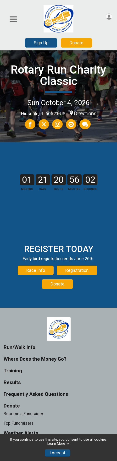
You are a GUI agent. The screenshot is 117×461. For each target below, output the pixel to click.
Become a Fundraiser (23, 432)
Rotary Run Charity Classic (58, 75)
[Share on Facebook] (30, 124)
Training (13, 390)
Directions (85, 113)
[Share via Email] (71, 124)
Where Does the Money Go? (35, 378)
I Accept (57, 452)
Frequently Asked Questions (36, 413)
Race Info (35, 284)
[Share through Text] (85, 124)
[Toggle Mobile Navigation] (13, 19)
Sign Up (41, 42)
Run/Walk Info (19, 366)
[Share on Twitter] (44, 124)
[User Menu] (109, 16)
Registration (77, 284)
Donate (76, 42)
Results (12, 401)
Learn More (58, 444)
